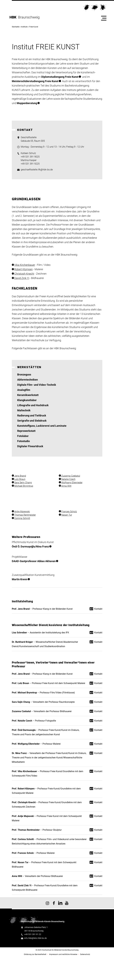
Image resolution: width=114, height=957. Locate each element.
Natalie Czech (68, 479)
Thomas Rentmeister (25, 514)
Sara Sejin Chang (23, 482)
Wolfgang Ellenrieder (71, 482)
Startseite (15, 27)
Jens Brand (20, 475)
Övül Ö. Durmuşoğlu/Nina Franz (30, 546)
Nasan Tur (66, 514)
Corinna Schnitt (22, 518)
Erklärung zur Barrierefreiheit (35, 954)
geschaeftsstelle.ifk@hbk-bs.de (37, 169)
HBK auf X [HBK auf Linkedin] (60, 903)
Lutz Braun (19, 479)
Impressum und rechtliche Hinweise (63, 954)
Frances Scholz (69, 511)
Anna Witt (66, 486)
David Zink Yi (21, 278)
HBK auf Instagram (47, 903)
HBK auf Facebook (54, 903)
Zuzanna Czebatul (70, 475)
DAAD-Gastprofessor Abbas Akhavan (34, 561)
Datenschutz (85, 954)
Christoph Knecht (24, 273)
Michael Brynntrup (23, 486)
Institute (24, 27)
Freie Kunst (33, 27)
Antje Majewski (22, 511)
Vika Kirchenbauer (24, 264)
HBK (13, 17)
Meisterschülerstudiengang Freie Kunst (35, 81)
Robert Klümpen (23, 269)
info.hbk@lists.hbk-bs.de (35, 938)
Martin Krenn (19, 579)
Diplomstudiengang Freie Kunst (59, 76)
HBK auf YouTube (66, 903)
